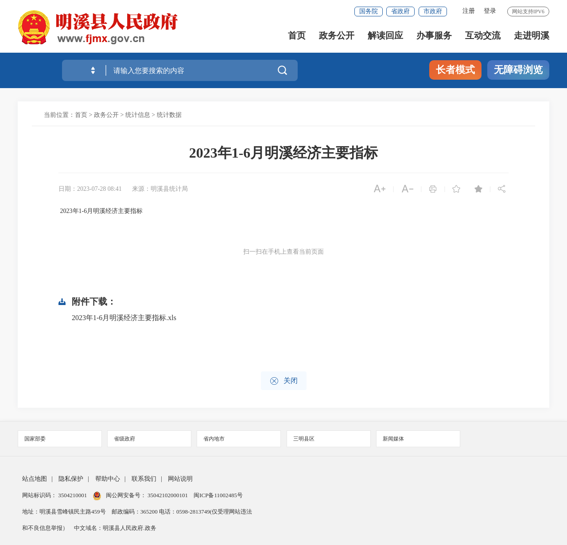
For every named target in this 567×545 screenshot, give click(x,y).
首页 (297, 35)
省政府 (400, 11)
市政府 (432, 11)
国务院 (368, 11)
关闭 (284, 381)
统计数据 (169, 115)
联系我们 (144, 478)
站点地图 (34, 478)
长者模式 (455, 69)
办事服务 (434, 35)
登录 (490, 11)
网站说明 (180, 478)
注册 (468, 11)
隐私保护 (70, 478)
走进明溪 (531, 35)
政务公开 (336, 35)
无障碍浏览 (518, 69)
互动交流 (483, 35)
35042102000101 (168, 495)
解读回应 (385, 35)
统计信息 (137, 115)
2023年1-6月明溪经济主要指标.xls (124, 317)
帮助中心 (107, 478)
